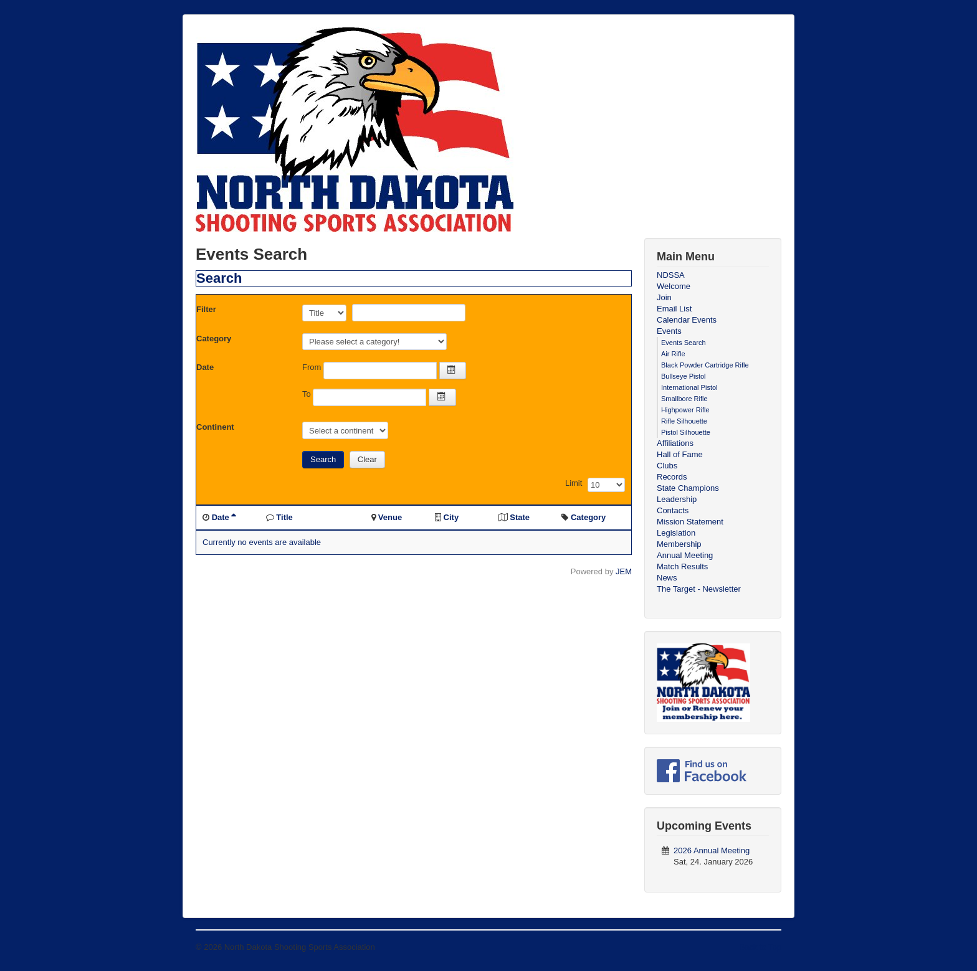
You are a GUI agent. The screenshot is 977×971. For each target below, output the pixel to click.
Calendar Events (687, 319)
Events (669, 331)
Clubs (667, 465)
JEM (624, 571)
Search (323, 459)
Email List (674, 308)
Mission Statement (690, 521)
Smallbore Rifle (684, 398)
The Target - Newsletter (699, 589)
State (520, 517)
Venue (390, 517)
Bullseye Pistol (683, 376)
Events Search (683, 342)
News (667, 577)
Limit (573, 483)
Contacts (673, 510)
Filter (206, 309)
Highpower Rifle (685, 410)
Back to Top (760, 947)
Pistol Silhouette (685, 432)
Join (664, 297)
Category (213, 338)
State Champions (688, 488)
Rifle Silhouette (684, 421)
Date (205, 367)
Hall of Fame (680, 454)
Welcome (673, 286)
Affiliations (675, 443)
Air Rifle (673, 354)
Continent (215, 427)
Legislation (676, 533)
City (451, 517)
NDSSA (671, 275)
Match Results (682, 566)
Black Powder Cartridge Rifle (705, 365)
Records (672, 476)
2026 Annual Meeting (712, 850)
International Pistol (689, 387)
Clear (367, 459)
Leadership (677, 499)
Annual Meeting (685, 555)
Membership (679, 544)
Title (284, 517)
